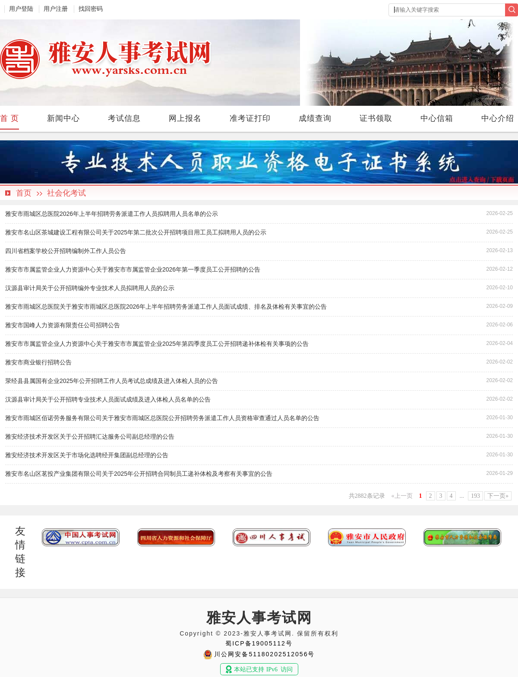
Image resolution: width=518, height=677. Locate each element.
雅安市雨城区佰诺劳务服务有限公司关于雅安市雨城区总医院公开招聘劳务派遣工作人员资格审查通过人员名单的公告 (162, 417)
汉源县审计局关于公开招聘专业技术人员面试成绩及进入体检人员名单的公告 (108, 399)
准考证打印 (250, 118)
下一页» (498, 496)
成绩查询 (315, 118)
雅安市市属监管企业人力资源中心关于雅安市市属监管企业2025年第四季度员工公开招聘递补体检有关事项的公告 (157, 343)
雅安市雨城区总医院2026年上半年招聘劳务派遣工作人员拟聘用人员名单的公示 (111, 213)
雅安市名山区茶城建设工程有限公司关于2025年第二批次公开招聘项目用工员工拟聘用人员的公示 (135, 232)
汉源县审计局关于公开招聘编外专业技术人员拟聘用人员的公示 (89, 288)
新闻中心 (63, 118)
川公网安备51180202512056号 (264, 654)
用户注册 (56, 8)
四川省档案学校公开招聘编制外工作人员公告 (65, 250)
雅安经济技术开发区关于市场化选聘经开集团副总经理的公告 (86, 455)
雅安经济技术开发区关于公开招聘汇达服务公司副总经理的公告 (89, 436)
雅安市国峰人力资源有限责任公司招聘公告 (62, 325)
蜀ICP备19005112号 (259, 643)
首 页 (9, 118)
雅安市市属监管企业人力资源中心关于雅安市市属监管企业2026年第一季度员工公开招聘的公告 (132, 269)
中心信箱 (436, 118)
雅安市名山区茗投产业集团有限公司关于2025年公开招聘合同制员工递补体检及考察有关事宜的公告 (138, 473)
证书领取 (376, 118)
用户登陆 (21, 8)
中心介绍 (497, 118)
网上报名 (185, 118)
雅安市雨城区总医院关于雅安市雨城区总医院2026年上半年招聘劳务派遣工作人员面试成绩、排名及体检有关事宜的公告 (166, 306)
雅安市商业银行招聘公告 (38, 362)
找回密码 (91, 8)
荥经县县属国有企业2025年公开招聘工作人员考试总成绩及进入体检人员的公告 (111, 380)
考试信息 (124, 118)
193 (475, 496)
